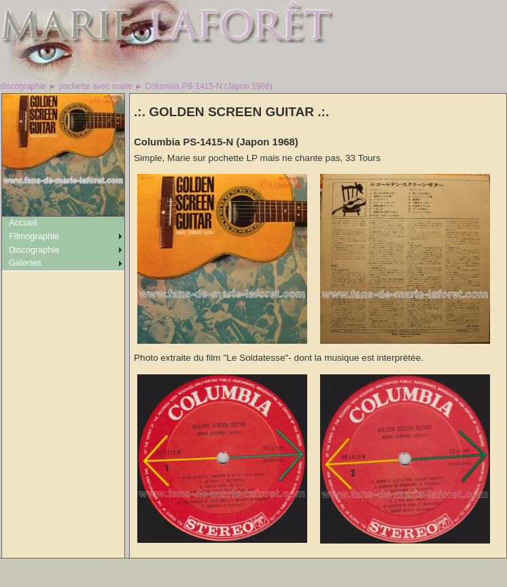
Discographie (34, 250)
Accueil (23, 222)
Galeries (25, 262)
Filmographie (34, 236)
